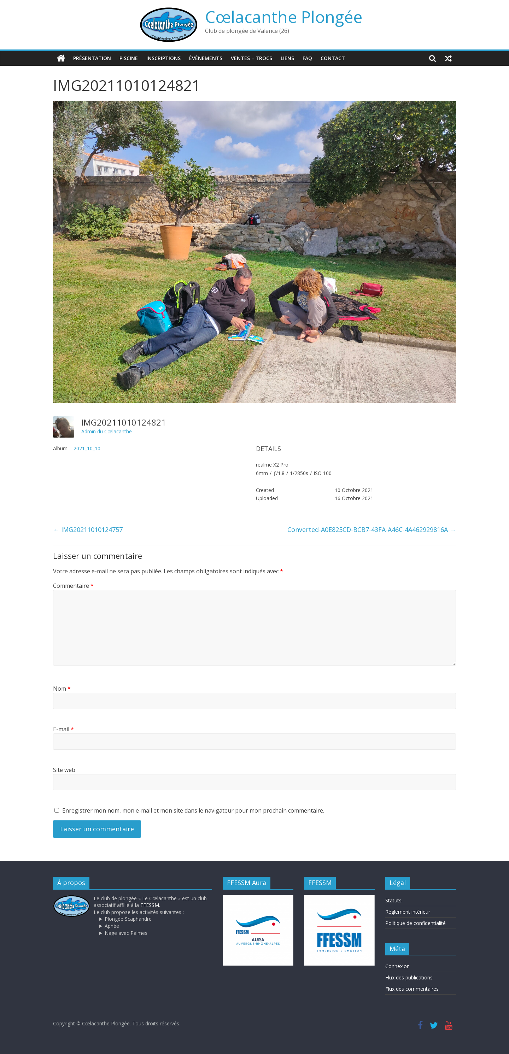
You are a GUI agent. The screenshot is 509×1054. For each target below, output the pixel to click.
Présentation (92, 58)
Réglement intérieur (407, 911)
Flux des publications (409, 977)
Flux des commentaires (412, 988)
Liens (287, 58)
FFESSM (149, 905)
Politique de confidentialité (415, 923)
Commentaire (73, 586)
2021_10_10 (87, 448)
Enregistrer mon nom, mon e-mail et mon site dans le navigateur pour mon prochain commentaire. (193, 810)
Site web (64, 770)
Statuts (393, 900)
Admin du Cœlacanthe (106, 431)
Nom (62, 688)
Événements (205, 58)
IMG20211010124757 (88, 529)
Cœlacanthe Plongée (283, 17)
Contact (333, 58)
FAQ (307, 58)
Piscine (128, 58)
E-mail (63, 729)
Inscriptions (163, 58)
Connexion (397, 966)
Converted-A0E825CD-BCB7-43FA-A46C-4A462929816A (371, 529)
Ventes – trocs (251, 58)
